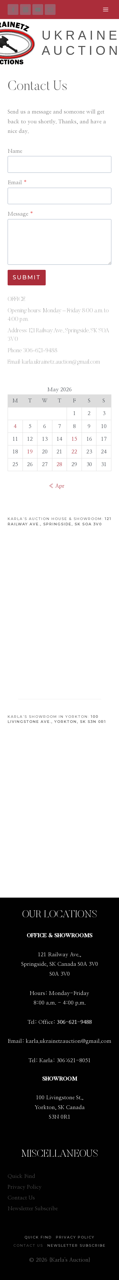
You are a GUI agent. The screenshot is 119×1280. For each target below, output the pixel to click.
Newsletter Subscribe (33, 1208)
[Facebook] (13, 9)
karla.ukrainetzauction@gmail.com (68, 1041)
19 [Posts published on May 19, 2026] (30, 451)
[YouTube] (37, 9)
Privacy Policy (25, 1187)
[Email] (50, 9)
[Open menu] (105, 9)
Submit (27, 277)
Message (20, 214)
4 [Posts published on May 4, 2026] (15, 426)
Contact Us (21, 1197)
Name (15, 151)
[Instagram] (25, 9)
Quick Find (21, 1176)
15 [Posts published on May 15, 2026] (74, 439)
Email (17, 182)
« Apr (56, 486)
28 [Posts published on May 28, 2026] (59, 464)
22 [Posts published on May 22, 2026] (74, 451)
